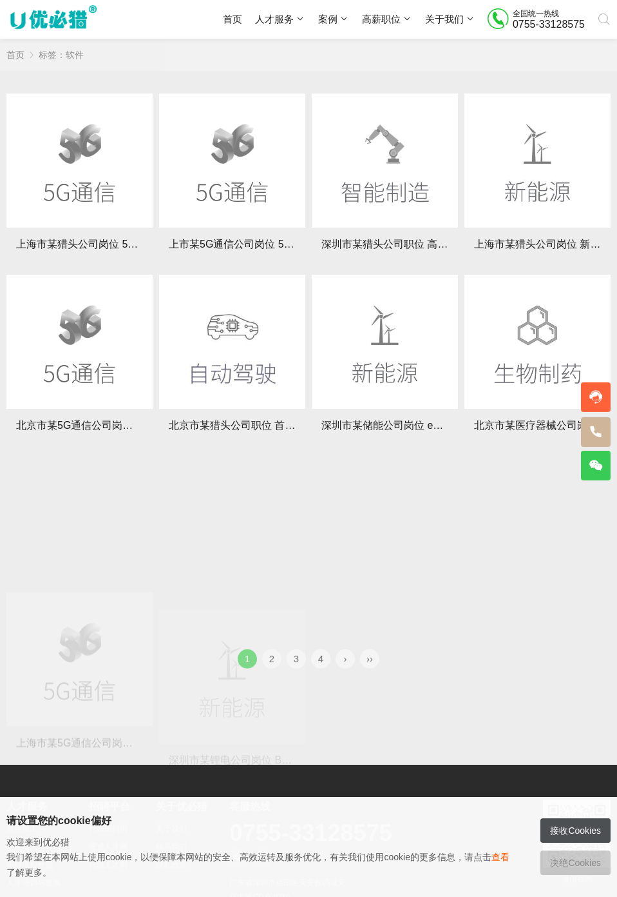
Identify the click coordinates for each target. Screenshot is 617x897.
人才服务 (274, 19)
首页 (232, 19)
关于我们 (444, 19)
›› (369, 672)
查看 (500, 857)
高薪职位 (381, 19)
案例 (327, 19)
